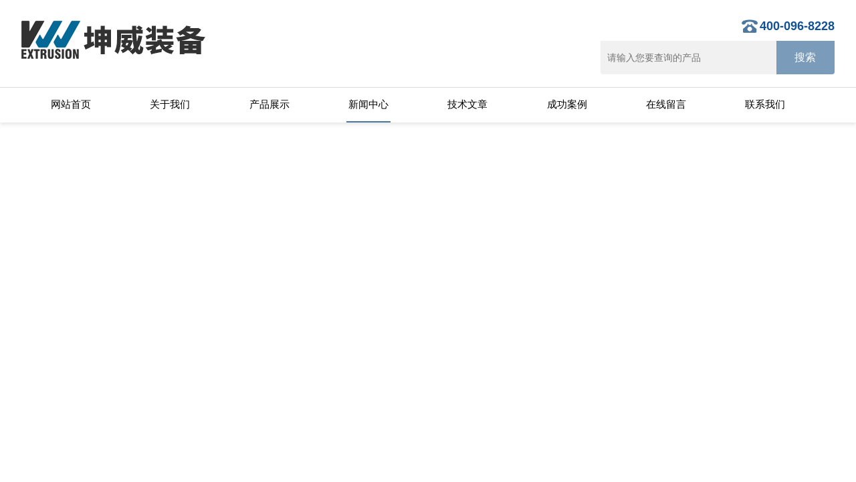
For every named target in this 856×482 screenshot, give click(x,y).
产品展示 (269, 104)
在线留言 (666, 104)
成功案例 (567, 104)
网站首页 (71, 104)
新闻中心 (368, 104)
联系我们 (765, 104)
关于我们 (170, 104)
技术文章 (467, 104)
